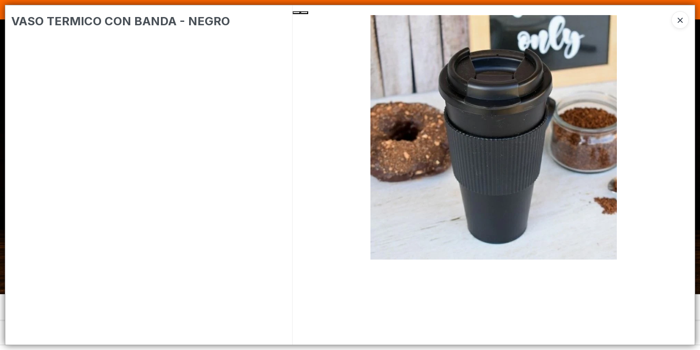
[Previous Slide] (296, 12)
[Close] (680, 20)
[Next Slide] (304, 12)
